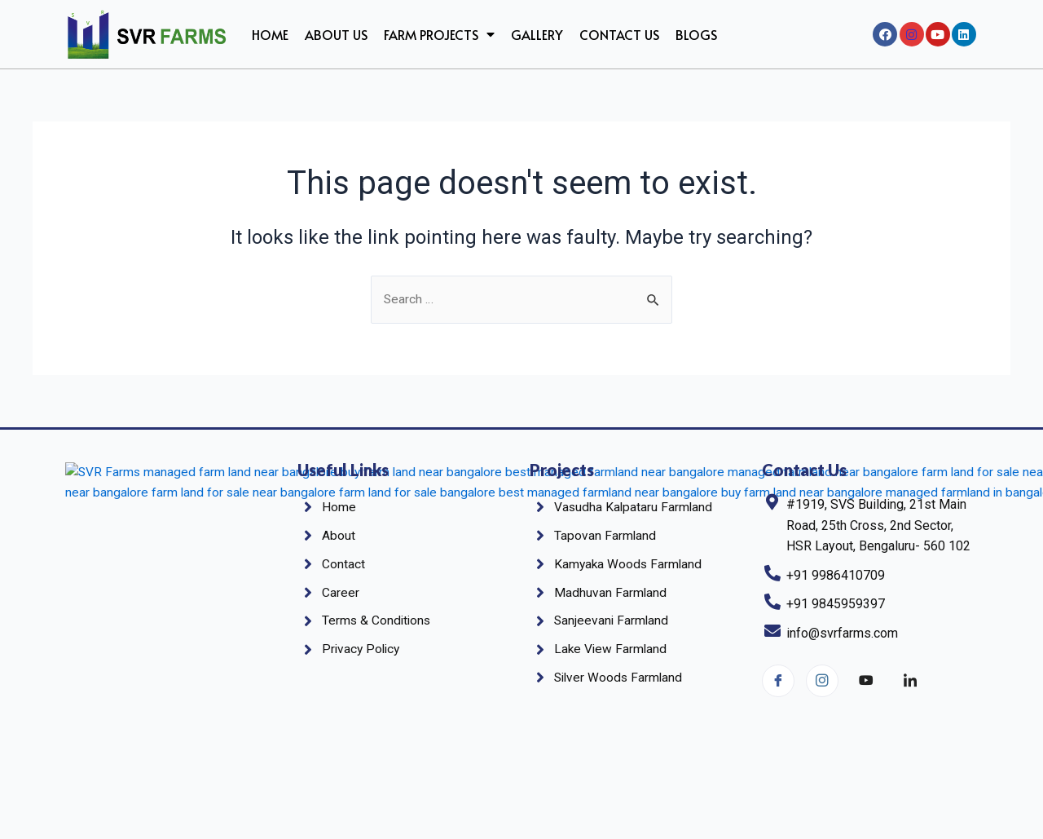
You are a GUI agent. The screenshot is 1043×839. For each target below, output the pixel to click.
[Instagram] (822, 681)
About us (336, 34)
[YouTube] (866, 681)
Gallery (537, 34)
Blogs (696, 34)
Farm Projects (439, 34)
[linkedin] (910, 681)
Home (270, 34)
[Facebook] (778, 681)
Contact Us (619, 34)
